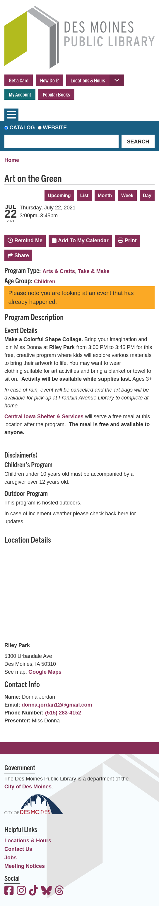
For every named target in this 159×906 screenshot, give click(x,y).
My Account (20, 94)
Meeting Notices (24, 866)
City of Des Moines (28, 787)
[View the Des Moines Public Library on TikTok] (33, 891)
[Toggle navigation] (11, 115)
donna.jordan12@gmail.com (57, 705)
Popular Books (56, 94)
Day (147, 195)
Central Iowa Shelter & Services (43, 416)
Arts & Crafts (58, 271)
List (84, 195)
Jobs (10, 858)
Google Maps (44, 672)
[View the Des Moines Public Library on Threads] (59, 891)
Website (55, 128)
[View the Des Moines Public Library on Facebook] (9, 891)
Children (44, 281)
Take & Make (94, 271)
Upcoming (59, 195)
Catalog (22, 128)
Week (127, 195)
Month (105, 195)
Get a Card (18, 80)
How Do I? (49, 80)
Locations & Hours (88, 80)
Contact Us (18, 849)
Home (11, 160)
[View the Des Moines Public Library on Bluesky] (46, 891)
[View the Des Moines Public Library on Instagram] (21, 891)
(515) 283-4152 (63, 713)
